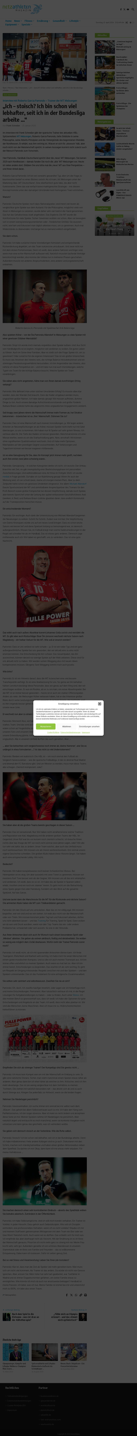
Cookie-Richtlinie (53, 732)
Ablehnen (66, 726)
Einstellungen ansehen (89, 726)
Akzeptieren (45, 726)
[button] (99, 703)
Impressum (86, 732)
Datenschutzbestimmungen (71, 732)
